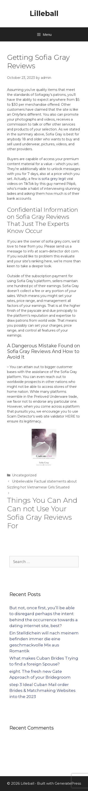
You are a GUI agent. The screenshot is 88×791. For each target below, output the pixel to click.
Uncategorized (24, 475)
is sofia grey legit (52, 179)
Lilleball (44, 13)
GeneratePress (68, 783)
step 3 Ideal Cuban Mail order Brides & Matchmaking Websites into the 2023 (42, 690)
